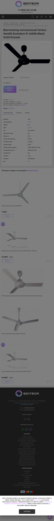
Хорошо (27, 511)
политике (37, 500)
